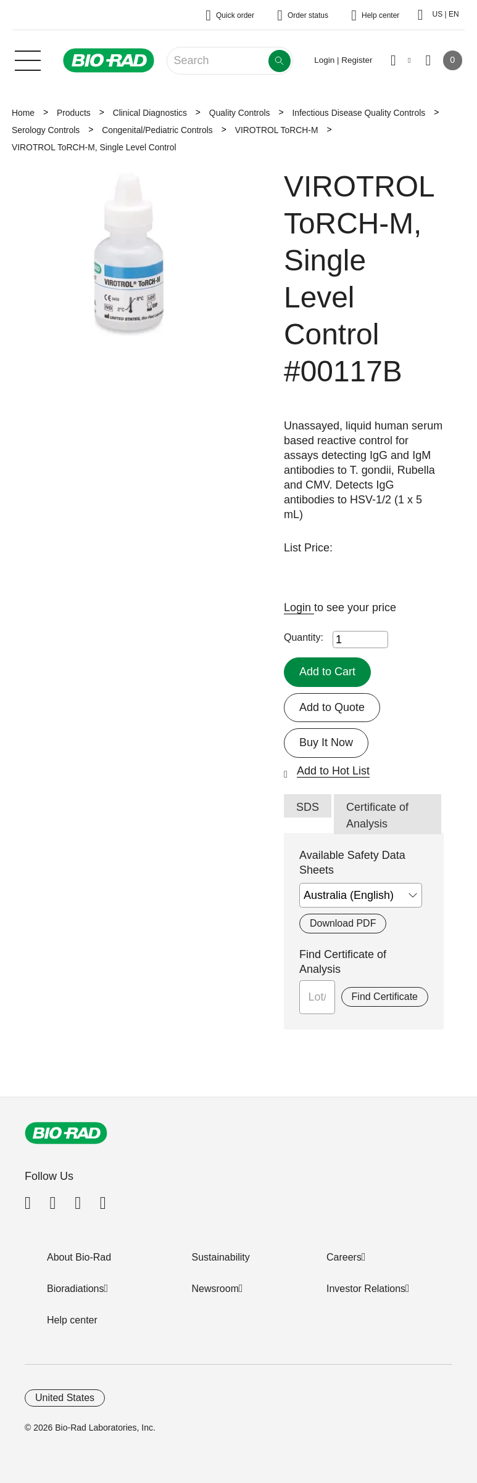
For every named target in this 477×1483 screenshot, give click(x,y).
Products (74, 113)
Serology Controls (46, 130)
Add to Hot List (333, 771)
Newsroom (215, 1288)
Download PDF (343, 923)
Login (299, 607)
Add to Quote (332, 707)
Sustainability (221, 1257)
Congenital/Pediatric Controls (157, 130)
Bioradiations (75, 1288)
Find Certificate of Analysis (342, 961)
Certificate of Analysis (377, 815)
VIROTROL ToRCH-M (276, 130)
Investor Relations (365, 1288)
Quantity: (303, 637)
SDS (307, 807)
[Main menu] (27, 59)
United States (64, 1397)
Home (23, 113)
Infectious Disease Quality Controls (358, 113)
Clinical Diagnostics (150, 113)
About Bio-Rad (79, 1257)
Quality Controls (239, 113)
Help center (72, 1320)
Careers (344, 1257)
